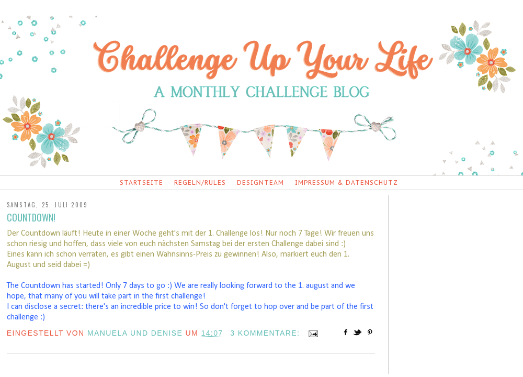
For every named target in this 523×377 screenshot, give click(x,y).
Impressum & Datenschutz (346, 182)
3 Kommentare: (266, 333)
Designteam (260, 182)
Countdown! (31, 217)
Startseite (141, 182)
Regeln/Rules (200, 182)
